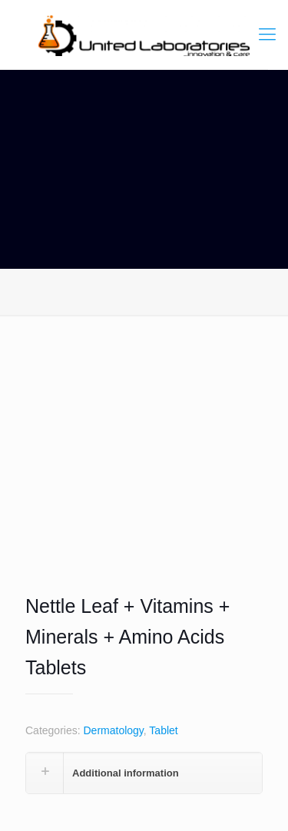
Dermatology (113, 730)
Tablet (163, 730)
